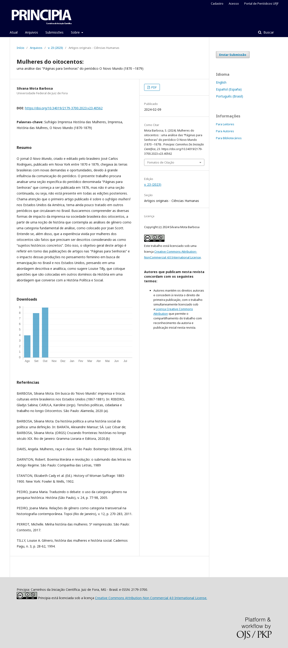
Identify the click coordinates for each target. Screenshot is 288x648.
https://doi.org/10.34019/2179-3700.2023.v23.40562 (64, 108)
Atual (14, 32)
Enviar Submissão (232, 55)
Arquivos (31, 32)
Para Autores (225, 131)
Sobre (76, 32)
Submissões (54, 32)
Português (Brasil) (229, 96)
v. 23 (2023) (55, 48)
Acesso (234, 3)
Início (20, 48)
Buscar (268, 32)
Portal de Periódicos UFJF (261, 3)
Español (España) (229, 89)
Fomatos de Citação (160, 162)
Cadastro (217, 3)
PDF (154, 87)
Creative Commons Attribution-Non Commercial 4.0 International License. (151, 598)
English (221, 82)
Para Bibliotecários (229, 138)
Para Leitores (225, 124)
